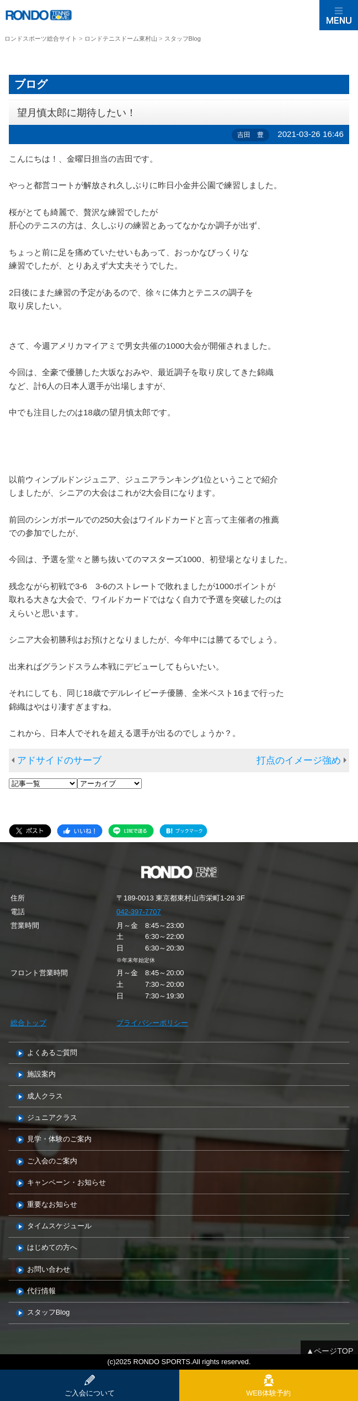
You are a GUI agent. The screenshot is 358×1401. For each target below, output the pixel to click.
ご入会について (90, 1393)
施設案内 (41, 1074)
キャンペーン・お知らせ (66, 1182)
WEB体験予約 (268, 1393)
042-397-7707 (138, 912)
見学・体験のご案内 (59, 1139)
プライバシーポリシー (152, 1023)
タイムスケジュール (59, 1226)
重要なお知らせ (52, 1204)
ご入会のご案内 (52, 1161)
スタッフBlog (48, 1312)
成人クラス (45, 1096)
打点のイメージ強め (299, 760)
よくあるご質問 (52, 1053)
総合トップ (28, 1023)
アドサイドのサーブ (59, 760)
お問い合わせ (48, 1269)
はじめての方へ (52, 1247)
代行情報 (41, 1291)
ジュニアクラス (52, 1118)
